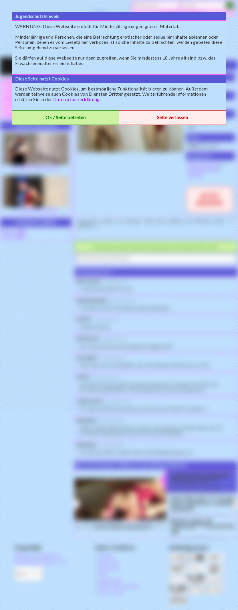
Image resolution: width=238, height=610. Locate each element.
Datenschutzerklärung (76, 99)
